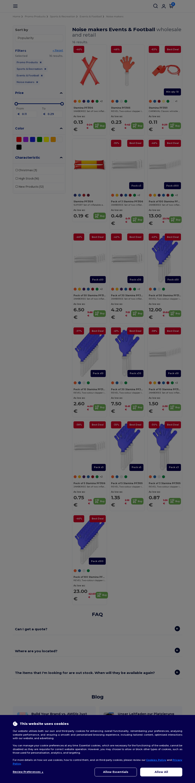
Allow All (161, 772)
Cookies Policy (156, 759)
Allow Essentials (115, 772)
